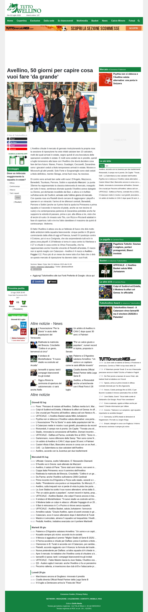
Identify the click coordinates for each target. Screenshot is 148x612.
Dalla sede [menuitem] (49, 21)
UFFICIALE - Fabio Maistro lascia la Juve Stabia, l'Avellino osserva (67, 560)
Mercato (104, 69)
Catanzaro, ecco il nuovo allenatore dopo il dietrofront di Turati (65, 515)
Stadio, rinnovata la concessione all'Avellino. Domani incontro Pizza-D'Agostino (73, 432)
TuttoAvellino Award (110, 303)
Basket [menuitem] (94, 21)
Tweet (52, 282)
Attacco (12, 190)
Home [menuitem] (10, 21)
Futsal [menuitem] (132, 21)
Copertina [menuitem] (22, 21)
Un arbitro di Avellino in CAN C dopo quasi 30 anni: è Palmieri (84, 331)
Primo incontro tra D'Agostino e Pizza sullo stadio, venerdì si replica (67, 480)
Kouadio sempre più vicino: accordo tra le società (59, 534)
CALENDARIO (73, 599)
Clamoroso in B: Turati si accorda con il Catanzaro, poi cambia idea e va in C (72, 544)
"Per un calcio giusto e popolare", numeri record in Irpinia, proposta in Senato (72, 493)
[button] (18, 197)
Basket (103, 261)
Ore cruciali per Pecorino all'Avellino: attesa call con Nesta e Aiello (67, 413)
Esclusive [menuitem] (35, 21)
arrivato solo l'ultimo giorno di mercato (74, 195)
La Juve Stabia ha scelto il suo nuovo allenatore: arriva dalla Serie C (68, 489)
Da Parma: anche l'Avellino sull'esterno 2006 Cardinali (61, 477)
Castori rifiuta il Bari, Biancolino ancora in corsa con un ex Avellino (67, 444)
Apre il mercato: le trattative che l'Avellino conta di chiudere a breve (67, 554)
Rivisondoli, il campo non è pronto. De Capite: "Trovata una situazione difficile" (73, 429)
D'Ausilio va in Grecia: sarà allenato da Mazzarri (58, 464)
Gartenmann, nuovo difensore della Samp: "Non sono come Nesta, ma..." (70, 438)
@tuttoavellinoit (67, 267)
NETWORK (50, 599)
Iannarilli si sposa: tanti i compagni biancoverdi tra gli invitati (49, 372)
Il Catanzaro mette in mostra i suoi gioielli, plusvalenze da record (66, 425)
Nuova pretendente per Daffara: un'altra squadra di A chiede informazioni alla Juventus (76, 550)
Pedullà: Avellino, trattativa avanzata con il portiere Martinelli (64, 521)
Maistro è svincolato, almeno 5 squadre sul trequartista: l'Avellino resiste (70, 518)
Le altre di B (106, 282)
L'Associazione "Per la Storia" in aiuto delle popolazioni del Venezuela (69, 422)
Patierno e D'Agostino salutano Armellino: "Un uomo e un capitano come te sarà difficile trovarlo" (81, 531)
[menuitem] (139, 21)
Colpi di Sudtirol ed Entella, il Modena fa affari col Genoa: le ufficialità (68, 409)
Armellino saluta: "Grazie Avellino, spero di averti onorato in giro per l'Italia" (71, 512)
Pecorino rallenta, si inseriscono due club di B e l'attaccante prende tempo (70, 566)
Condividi (37, 282)
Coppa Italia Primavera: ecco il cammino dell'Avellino (61, 470)
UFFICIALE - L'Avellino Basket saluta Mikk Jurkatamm (61, 416)
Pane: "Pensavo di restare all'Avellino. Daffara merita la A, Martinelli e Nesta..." (73, 406)
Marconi (82, 182)
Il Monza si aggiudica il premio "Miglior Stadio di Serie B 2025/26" (66, 538)
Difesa (12, 183)
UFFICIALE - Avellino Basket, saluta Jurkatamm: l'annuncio (64, 509)
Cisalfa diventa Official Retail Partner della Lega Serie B (85, 372)
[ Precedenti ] (18, 309)
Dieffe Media (77, 603)
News (40, 264)
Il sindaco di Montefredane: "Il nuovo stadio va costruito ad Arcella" (67, 499)
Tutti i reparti (14, 193)
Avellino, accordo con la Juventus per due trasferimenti (61, 451)
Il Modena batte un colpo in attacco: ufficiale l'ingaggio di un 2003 (66, 502)
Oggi (102, 166)
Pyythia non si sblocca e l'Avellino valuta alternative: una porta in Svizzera (70, 419)
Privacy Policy (82, 594)
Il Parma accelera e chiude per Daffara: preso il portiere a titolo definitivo (70, 541)
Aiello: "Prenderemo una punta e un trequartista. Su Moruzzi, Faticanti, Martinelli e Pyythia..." (79, 483)
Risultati (18, 202)
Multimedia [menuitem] (82, 21)
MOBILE (93, 599)
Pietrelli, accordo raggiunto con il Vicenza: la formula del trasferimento (69, 547)
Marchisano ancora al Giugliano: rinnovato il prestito (60, 576)
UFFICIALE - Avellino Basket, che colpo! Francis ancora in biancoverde (69, 496)
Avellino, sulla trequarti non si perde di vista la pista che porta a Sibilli (68, 486)
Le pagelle (105, 239)
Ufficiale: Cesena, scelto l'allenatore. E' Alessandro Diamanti (64, 461)
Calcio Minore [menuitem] (118, 21)
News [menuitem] (105, 21)
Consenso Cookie (67, 594)
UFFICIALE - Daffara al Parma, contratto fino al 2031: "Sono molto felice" (70, 435)
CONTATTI (84, 599)
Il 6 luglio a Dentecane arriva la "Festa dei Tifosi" (58, 583)
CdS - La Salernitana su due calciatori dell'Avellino (59, 448)
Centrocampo (15, 186)
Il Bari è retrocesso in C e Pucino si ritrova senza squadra (63, 505)
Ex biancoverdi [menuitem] (65, 21)
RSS (100, 599)
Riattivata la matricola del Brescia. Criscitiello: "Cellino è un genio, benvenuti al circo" (76, 474)
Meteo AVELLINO (18, 316)
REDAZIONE (61, 599)
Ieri (107, 166)
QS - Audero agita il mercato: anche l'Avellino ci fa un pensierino (66, 563)
